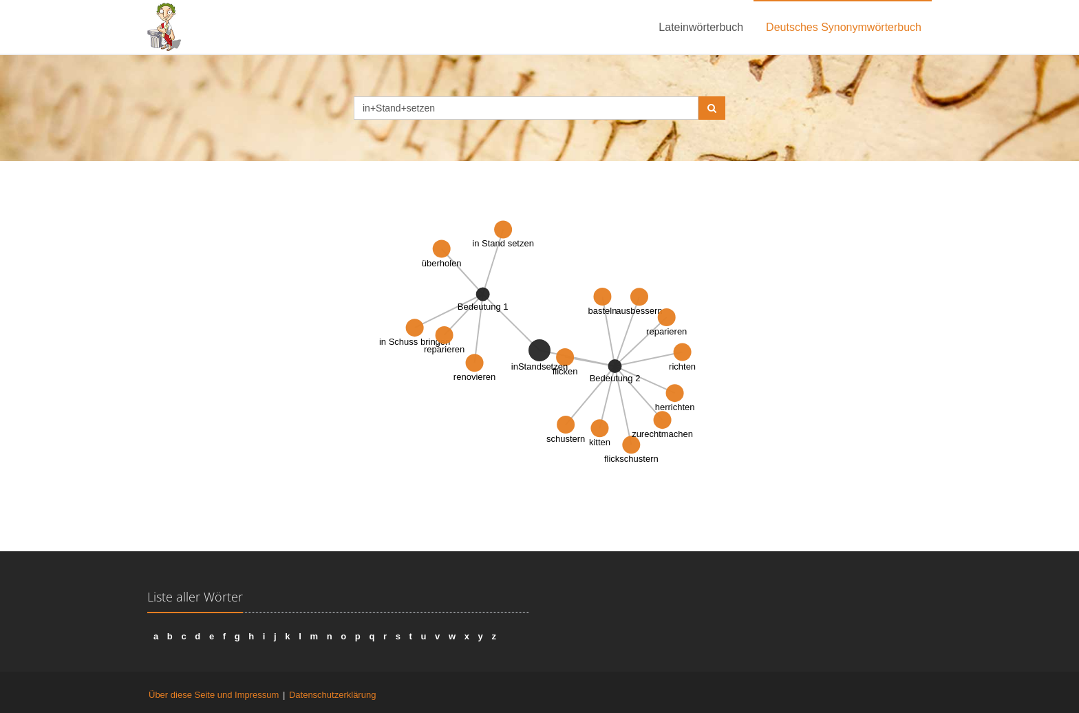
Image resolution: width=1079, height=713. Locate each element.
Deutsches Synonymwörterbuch (843, 27)
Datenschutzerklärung (332, 695)
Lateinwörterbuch (701, 27)
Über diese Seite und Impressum (214, 695)
